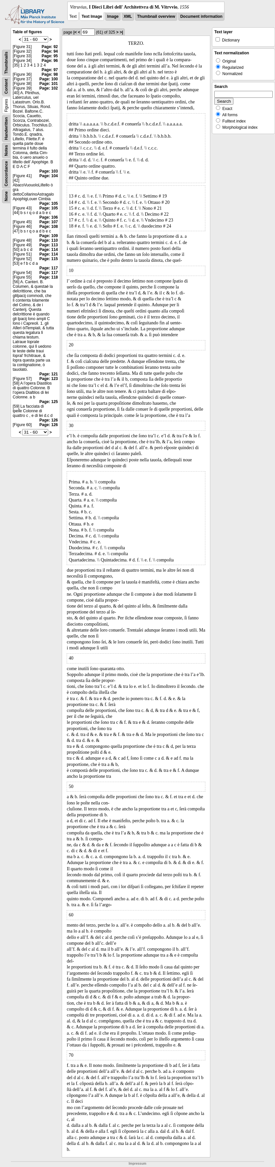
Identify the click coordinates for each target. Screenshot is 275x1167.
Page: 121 (48, 374)
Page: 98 (50, 74)
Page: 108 (48, 226)
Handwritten (6, 128)
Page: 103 (48, 171)
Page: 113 (48, 245)
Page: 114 (48, 249)
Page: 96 (50, 60)
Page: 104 (48, 176)
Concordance (6, 173)
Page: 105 (48, 203)
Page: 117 (48, 268)
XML (128, 16)
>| (121, 32)
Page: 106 (48, 217)
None (6, 196)
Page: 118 (48, 277)
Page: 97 (50, 70)
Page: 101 (48, 83)
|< (75, 32)
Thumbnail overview (156, 16)
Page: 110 (48, 240)
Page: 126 (48, 420)
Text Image (92, 16)
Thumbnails (6, 63)
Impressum (137, 1163)
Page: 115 (48, 259)
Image (113, 16)
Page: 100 (48, 79)
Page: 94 (50, 51)
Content (6, 86)
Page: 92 (50, 46)
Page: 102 (48, 88)
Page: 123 (48, 378)
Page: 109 (48, 235)
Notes (6, 150)
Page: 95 (50, 56)
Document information (201, 16)
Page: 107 (48, 222)
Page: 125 (48, 401)
